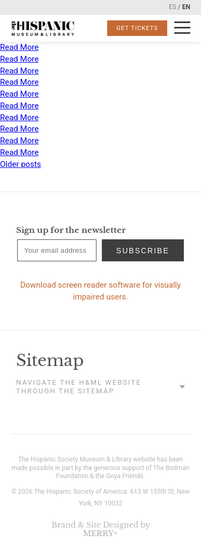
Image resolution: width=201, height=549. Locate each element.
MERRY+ (100, 533)
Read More (19, 47)
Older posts (20, 164)
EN (186, 7)
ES (172, 7)
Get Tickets (137, 28)
